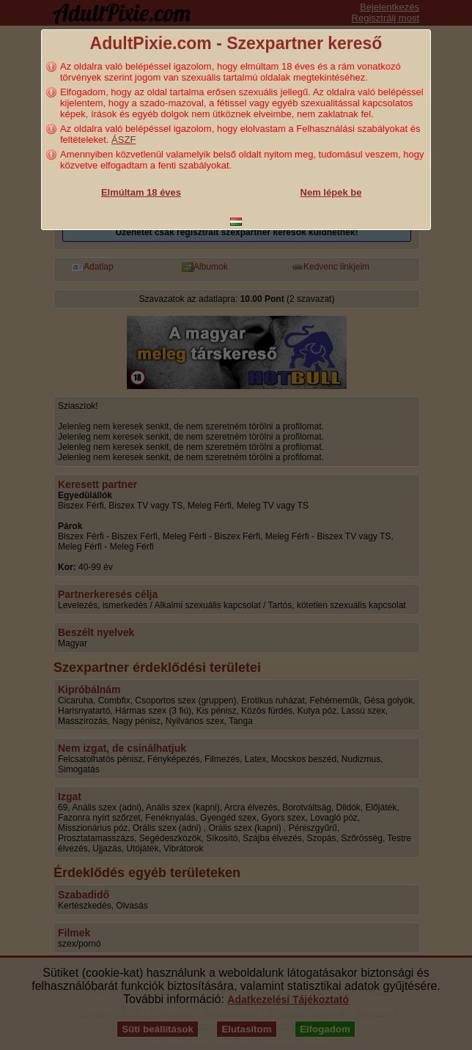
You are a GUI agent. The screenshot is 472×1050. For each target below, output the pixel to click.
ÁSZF (123, 139)
